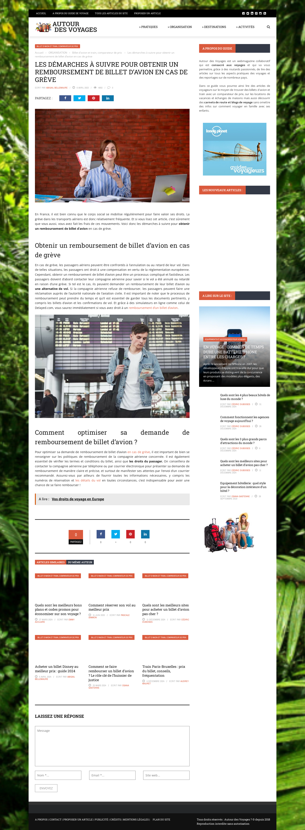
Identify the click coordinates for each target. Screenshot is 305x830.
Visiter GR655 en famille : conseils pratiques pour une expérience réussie (233, 250)
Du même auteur (80, 562)
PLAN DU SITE (161, 819)
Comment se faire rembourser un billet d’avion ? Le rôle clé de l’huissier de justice (111, 673)
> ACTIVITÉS (245, 27)
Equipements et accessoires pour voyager (225, 339)
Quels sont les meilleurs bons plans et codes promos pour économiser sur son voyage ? (58, 609)
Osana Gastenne (241, 496)
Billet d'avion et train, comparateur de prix (57, 46)
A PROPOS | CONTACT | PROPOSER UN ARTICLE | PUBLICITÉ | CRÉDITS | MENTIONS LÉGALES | (92, 819)
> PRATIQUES (148, 27)
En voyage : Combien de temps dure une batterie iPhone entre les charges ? (233, 351)
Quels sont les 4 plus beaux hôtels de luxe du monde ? (245, 397)
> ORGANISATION (180, 27)
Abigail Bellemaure (57, 87)
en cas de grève (139, 452)
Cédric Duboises (241, 404)
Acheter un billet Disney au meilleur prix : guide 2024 (56, 668)
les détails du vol (88, 480)
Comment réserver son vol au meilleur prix (112, 607)
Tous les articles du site (111, 13)
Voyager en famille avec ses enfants (222, 238)
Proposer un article (147, 13)
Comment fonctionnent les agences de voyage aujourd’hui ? (244, 419)
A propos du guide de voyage (71, 13)
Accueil (41, 13)
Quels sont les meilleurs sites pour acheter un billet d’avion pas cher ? (165, 609)
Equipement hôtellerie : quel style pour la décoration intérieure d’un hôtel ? (243, 487)
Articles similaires (51, 562)
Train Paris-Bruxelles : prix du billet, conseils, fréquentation (163, 671)
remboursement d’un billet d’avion (153, 308)
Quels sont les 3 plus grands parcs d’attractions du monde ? (243, 441)
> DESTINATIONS (214, 27)
